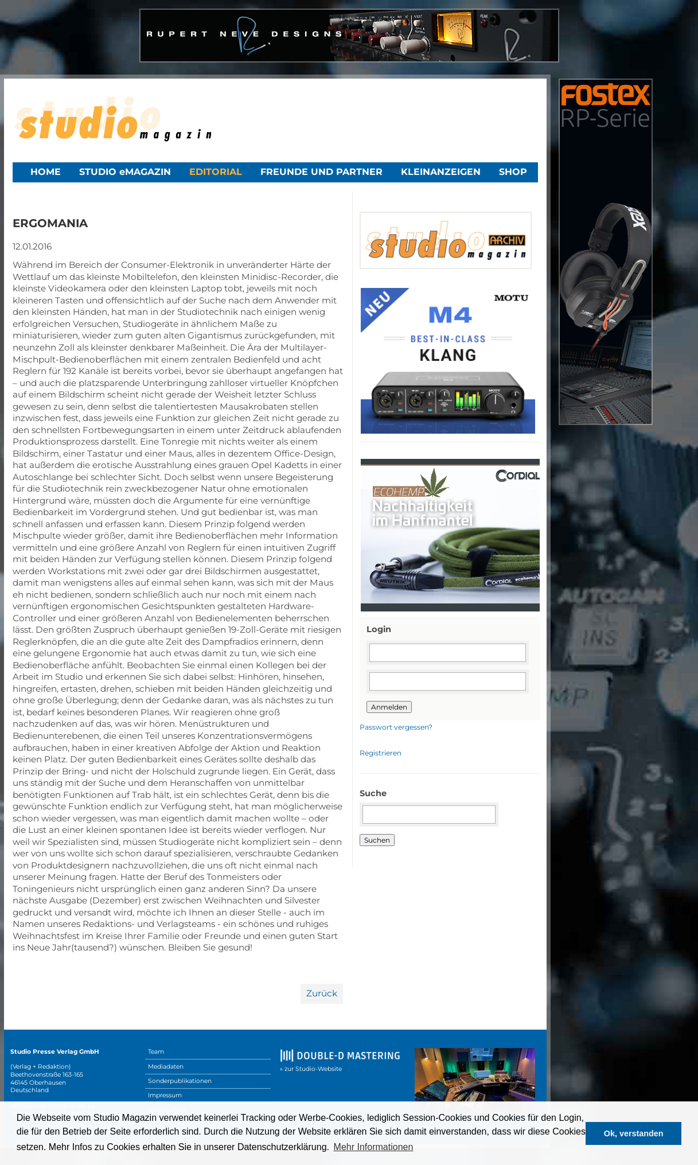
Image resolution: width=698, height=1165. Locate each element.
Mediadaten (166, 1066)
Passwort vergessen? (396, 727)
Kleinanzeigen (441, 171)
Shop (513, 171)
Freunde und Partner (321, 171)
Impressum (165, 1095)
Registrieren (380, 753)
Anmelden (389, 707)
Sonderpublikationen (180, 1081)
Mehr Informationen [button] (374, 1147)
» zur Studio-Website (311, 1069)
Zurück (321, 993)
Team (156, 1051)
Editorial (215, 171)
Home (45, 171)
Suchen (377, 840)
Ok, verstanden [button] (634, 1133)
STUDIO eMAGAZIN (125, 171)
